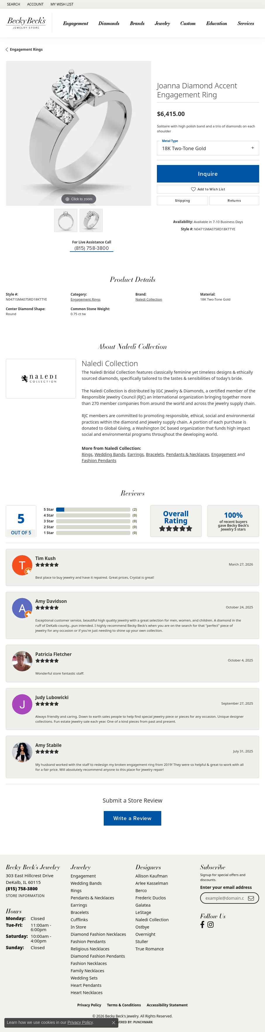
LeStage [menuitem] (143, 912)
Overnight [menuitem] (145, 934)
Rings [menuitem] (76, 890)
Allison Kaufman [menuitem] (152, 876)
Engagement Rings (26, 49)
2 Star (49, 526)
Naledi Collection (149, 299)
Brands (137, 23)
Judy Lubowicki (52, 697)
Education (216, 23)
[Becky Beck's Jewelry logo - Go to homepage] (27, 23)
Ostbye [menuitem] (142, 927)
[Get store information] (25, 895)
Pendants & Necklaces (187, 454)
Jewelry (162, 23)
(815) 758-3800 (92, 248)
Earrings (135, 454)
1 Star (49, 532)
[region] (78, 133)
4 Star (49, 515)
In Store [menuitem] (78, 927)
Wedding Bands (110, 454)
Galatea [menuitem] (143, 905)
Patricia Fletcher (53, 654)
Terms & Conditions (124, 1005)
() (135, 509)
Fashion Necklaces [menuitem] (89, 963)
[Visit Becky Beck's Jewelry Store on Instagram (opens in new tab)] (210, 924)
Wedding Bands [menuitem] (86, 883)
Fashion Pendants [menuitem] (88, 941)
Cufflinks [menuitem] (79, 919)
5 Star (49, 509)
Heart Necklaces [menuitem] (87, 992)
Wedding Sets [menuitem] (84, 978)
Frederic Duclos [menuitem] (151, 898)
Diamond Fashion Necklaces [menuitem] (98, 934)
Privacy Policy (89, 1005)
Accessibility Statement (167, 1005)
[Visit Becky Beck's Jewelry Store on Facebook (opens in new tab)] (202, 924)
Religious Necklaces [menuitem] (90, 949)
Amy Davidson (51, 601)
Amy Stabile (48, 745)
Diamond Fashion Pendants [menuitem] (98, 956)
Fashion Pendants (99, 460)
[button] (13, 4)
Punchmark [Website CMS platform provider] (143, 1022)
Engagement (75, 23)
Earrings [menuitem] (79, 905)
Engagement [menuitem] (83, 876)
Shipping (182, 200)
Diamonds (108, 23)
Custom (187, 23)
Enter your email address (226, 887)
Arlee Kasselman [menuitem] (152, 883)
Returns (234, 200)
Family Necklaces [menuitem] (87, 970)
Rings (87, 454)
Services (246, 23)
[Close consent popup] (113, 1022)
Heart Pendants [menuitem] (86, 985)
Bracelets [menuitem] (80, 912)
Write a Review (132, 818)
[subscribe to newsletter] (251, 898)
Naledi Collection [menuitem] (152, 919)
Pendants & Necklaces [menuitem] (92, 898)
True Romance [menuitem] (150, 949)
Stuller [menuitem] (142, 941)
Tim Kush (45, 558)
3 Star (49, 521)
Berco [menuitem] (141, 890)
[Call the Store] (22, 888)
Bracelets (155, 454)
